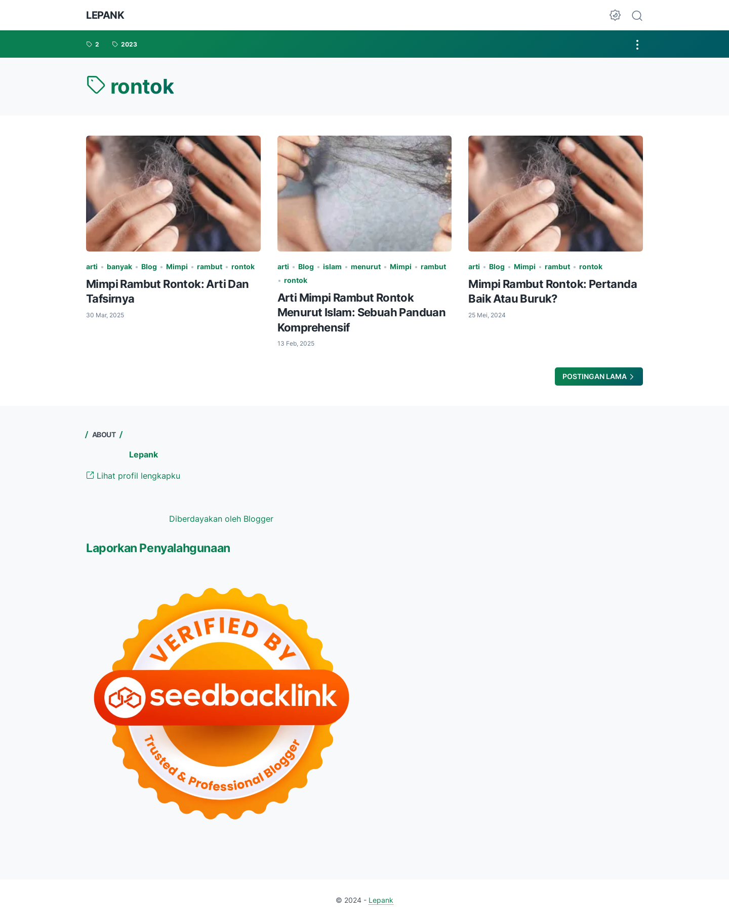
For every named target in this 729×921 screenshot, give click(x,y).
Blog (149, 266)
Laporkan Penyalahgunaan (158, 548)
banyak (119, 266)
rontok (243, 266)
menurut (366, 266)
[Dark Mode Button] (615, 15)
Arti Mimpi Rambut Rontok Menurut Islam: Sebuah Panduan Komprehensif (361, 312)
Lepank (105, 15)
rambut (209, 266)
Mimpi (177, 266)
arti (92, 266)
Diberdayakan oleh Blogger (221, 519)
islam (332, 266)
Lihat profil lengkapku (133, 476)
